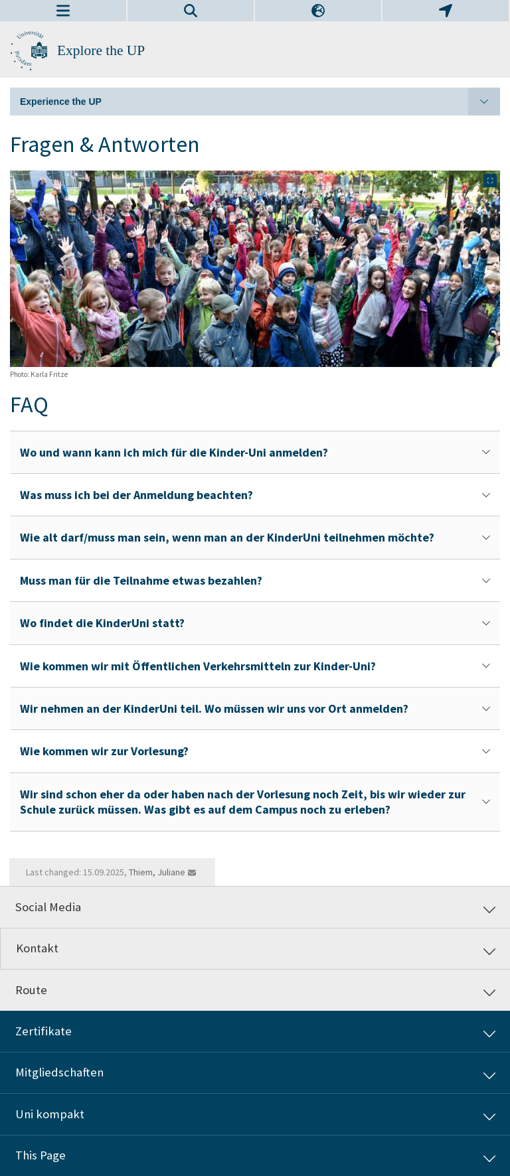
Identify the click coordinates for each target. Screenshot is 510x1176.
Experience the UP (260, 101)
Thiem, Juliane (157, 872)
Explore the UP (101, 50)
